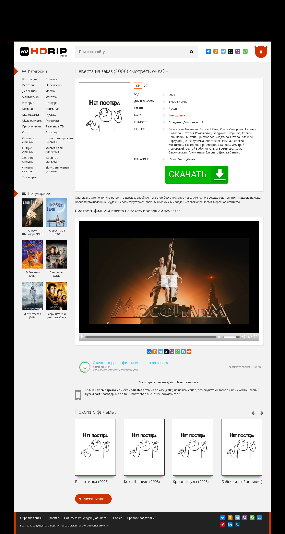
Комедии (28, 109)
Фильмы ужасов (27, 169)
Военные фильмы (52, 159)
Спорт (26, 132)
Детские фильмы (28, 159)
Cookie (117, 518)
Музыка (51, 114)
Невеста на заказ (188, 382)
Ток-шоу (51, 132)
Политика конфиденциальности (86, 518)
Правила (53, 518)
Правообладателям (141, 518)
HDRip (40, 52)
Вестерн (28, 85)
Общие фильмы (27, 150)
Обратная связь (31, 518)
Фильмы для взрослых (54, 150)
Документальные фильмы (56, 169)
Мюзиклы (52, 120)
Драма (50, 91)
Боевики (51, 79)
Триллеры (29, 177)
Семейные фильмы (29, 140)
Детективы (29, 91)
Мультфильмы (32, 120)
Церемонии (54, 85)
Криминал (52, 109)
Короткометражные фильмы (56, 140)
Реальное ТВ (55, 126)
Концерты (53, 103)
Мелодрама (177, 115)
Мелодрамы (30, 114)
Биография (29, 79)
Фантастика (30, 97)
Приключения (31, 126)
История (28, 103)
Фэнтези (51, 97)
